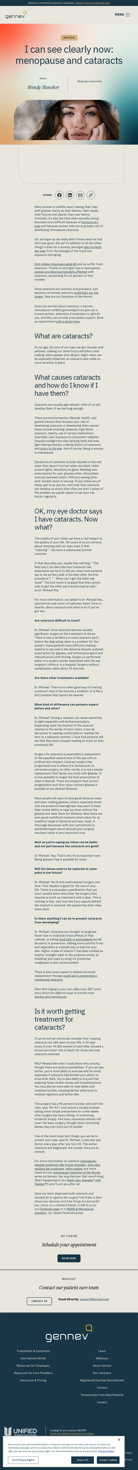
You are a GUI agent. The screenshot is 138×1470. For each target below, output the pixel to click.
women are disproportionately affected (60, 272)
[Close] (119, 1440)
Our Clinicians (102, 1373)
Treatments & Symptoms (33, 1351)
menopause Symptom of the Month (76, 1172)
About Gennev (102, 1366)
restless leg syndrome (49, 1169)
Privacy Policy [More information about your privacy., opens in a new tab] (106, 1451)
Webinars (102, 1358)
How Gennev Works (33, 1358)
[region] (64, 1451)
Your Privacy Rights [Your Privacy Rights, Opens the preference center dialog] (23, 1459)
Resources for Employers (33, 1366)
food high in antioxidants (76, 939)
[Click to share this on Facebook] (59, 195)
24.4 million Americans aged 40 (55, 264)
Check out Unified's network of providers (72, 1433)
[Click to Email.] (80, 195)
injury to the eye (51, 448)
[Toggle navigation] (122, 15)
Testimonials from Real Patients (102, 1395)
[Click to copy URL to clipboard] (91, 195)
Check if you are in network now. (92, 3)
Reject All (82, 1459)
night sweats (74, 1169)
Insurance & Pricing (33, 1380)
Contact (102, 1387)
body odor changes (80, 1180)
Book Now (69, 1258)
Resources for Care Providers (33, 1373)
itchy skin (93, 1165)
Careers (102, 1402)
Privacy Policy (124, 1452)
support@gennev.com (94, 1299)
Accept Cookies (108, 1459)
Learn (102, 1351)
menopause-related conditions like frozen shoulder (65, 1163)
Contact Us (39, 1301)
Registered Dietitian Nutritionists (102, 1380)
